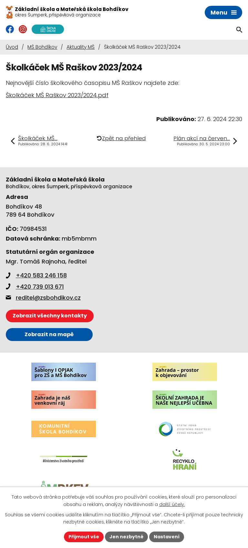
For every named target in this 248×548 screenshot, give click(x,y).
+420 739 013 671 (35, 287)
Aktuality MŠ (81, 47)
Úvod (12, 47)
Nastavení (167, 536)
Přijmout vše (83, 536)
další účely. (172, 504)
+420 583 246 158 (36, 275)
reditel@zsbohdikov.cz (43, 298)
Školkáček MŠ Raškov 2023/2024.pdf (57, 95)
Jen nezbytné (126, 536)
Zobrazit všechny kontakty (50, 315)
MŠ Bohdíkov (42, 47)
